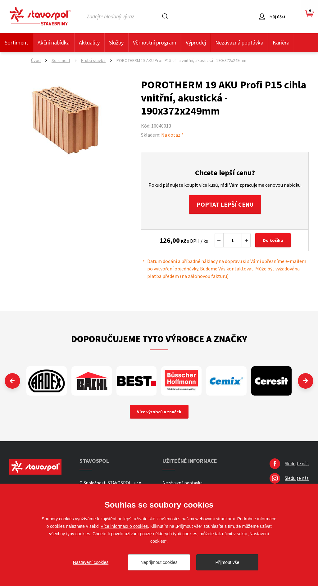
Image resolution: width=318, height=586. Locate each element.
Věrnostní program (154, 42)
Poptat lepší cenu (225, 204)
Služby (116, 42)
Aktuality (89, 42)
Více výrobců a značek (159, 412)
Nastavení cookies (90, 562)
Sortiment (16, 42)
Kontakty (15, 61)
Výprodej (196, 42)
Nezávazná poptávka (239, 42)
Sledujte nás (297, 463)
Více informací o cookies (124, 526)
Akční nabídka (54, 42)
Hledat (165, 16)
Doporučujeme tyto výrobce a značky (159, 339)
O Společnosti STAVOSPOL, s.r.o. (111, 483)
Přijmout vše (227, 562)
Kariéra (281, 42)
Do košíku (273, 240)
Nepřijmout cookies (158, 562)
